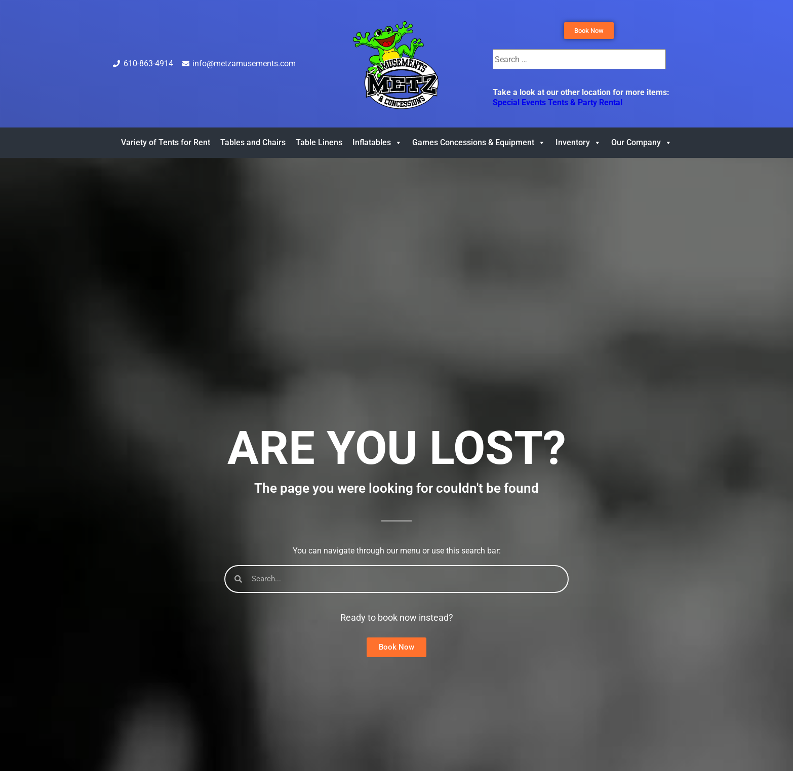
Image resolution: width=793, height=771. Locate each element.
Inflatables (377, 142)
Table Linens (319, 142)
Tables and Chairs (253, 142)
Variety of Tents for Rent (165, 142)
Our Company (641, 142)
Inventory (578, 142)
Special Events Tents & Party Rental (557, 102)
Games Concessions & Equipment (478, 142)
